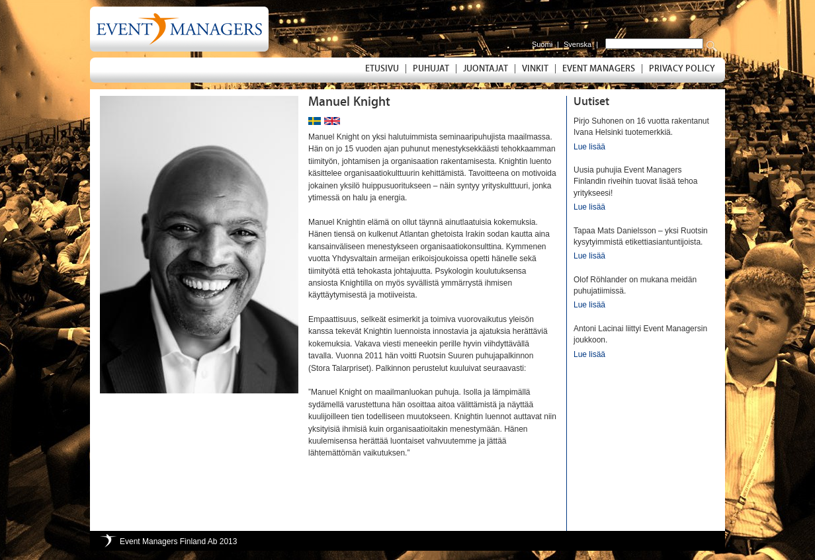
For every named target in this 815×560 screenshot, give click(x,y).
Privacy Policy (682, 68)
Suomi (542, 44)
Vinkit (535, 68)
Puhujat (431, 68)
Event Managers (598, 68)
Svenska (577, 44)
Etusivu (382, 68)
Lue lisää (589, 146)
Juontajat (485, 68)
